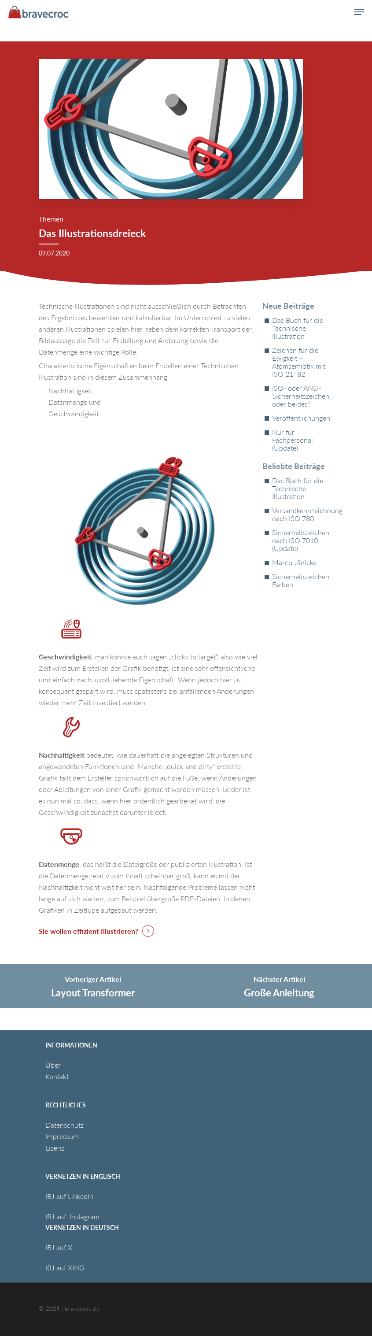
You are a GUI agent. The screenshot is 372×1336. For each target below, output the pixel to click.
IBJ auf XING (65, 1267)
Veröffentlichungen (301, 418)
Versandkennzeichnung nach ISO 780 (302, 514)
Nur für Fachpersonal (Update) (292, 440)
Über (53, 1065)
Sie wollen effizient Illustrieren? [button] (88, 931)
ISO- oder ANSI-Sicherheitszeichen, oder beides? (301, 396)
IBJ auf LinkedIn (70, 1196)
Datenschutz (64, 1125)
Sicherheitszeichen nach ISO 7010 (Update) (300, 540)
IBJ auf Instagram (73, 1216)
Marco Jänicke (294, 562)
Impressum (62, 1136)
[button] (359, 11)
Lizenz (54, 1148)
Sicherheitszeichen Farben (300, 580)
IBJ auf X (58, 1247)
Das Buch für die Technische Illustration (297, 328)
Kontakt (57, 1076)
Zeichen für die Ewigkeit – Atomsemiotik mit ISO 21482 (298, 362)
